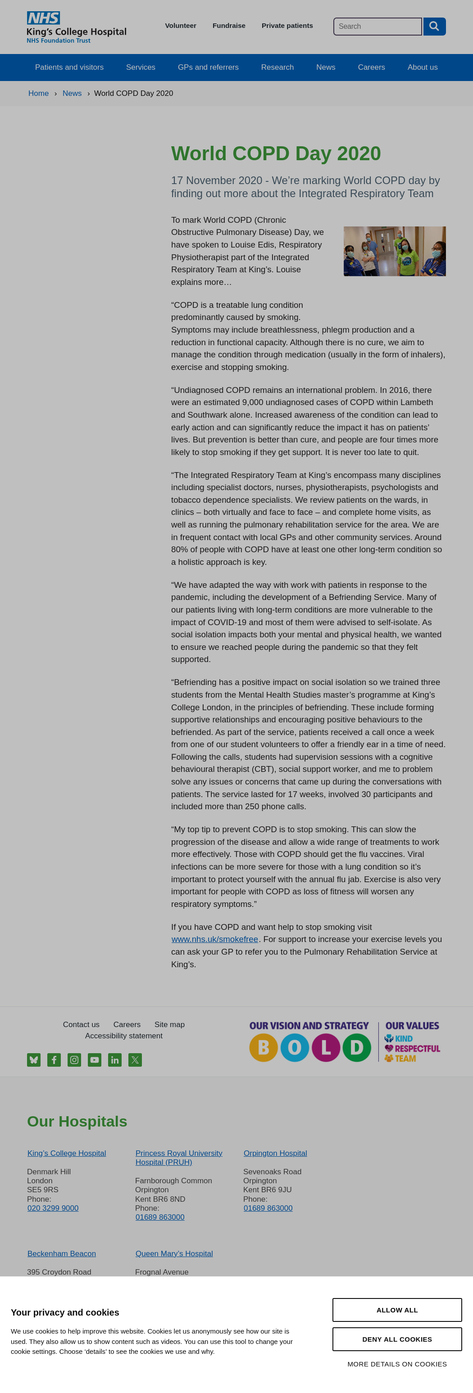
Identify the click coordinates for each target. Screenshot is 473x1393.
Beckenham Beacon (61, 1253)
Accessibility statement (124, 1036)
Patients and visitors (69, 67)
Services (140, 67)
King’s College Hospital (66, 1153)
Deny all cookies (397, 1339)
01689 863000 (160, 1217)
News (326, 67)
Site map (170, 1024)
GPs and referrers (208, 67)
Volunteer (180, 25)
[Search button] (434, 27)
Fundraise (229, 25)
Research (277, 67)
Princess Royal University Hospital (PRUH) (179, 1158)
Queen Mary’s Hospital (174, 1253)
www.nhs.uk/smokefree (215, 939)
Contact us (81, 1024)
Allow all (397, 1310)
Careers (371, 67)
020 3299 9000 (52, 1208)
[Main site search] (377, 27)
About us (423, 67)
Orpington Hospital (275, 1153)
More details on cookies (397, 1364)
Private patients (287, 25)
